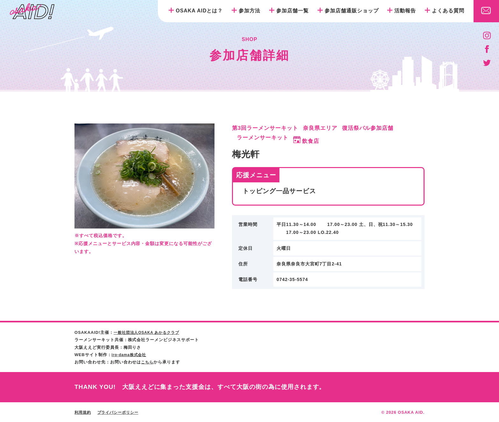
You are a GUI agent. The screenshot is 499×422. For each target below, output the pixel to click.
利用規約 (83, 412)
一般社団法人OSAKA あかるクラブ (149, 332)
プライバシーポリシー (121, 412)
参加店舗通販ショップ (352, 10)
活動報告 (405, 10)
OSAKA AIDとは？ (199, 10)
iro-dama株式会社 (130, 354)
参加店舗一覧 (292, 10)
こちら (147, 361)
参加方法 (249, 10)
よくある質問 (448, 10)
